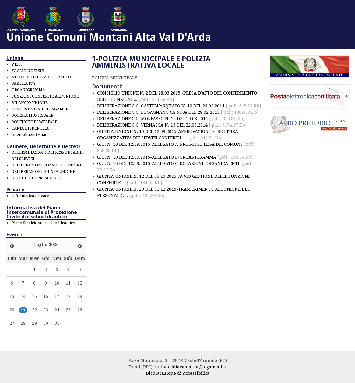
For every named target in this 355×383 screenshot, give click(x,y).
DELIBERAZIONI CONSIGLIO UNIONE (47, 165)
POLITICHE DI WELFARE (34, 122)
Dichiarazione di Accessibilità (177, 373)
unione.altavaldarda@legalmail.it (191, 366)
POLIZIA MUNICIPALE (32, 115)
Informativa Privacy (30, 196)
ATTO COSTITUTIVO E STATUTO (41, 77)
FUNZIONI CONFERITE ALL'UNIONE (45, 96)
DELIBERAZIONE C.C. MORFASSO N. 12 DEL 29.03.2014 (170, 118)
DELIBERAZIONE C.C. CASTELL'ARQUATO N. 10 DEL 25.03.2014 (179, 105)
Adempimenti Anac (29, 134)
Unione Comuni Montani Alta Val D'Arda (108, 37)
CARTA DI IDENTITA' (30, 128)
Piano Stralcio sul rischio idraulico (43, 222)
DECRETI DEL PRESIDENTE (37, 178)
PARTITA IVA (23, 83)
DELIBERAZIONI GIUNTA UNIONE (43, 171)
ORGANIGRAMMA (28, 90)
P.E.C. (17, 64)
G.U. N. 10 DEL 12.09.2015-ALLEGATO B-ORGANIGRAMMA (175, 157)
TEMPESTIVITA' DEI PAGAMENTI (42, 109)
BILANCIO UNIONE (30, 102)
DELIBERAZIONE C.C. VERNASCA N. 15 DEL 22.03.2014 (172, 125)
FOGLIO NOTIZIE (28, 70)
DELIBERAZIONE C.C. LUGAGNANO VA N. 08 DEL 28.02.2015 (177, 112)
